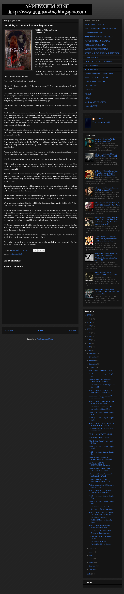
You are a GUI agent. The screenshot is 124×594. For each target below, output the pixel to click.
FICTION (88, 94)
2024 (89, 322)
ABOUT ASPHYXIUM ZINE (95, 25)
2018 (89, 343)
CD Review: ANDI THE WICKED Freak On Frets (101, 430)
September (93, 364)
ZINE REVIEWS (91, 86)
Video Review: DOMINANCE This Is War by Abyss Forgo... (101, 402)
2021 (89, 333)
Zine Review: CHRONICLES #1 (100, 370)
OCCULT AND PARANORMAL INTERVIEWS (102, 53)
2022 (89, 329)
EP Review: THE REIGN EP (99, 438)
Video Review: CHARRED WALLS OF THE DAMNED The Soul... (101, 513)
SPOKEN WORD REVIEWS (95, 82)
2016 (89, 350)
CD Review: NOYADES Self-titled (101, 434)
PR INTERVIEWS (91, 57)
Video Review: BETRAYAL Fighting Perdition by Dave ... (100, 543)
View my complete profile (102, 122)
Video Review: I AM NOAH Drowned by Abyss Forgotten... (101, 508)
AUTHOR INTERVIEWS (94, 33)
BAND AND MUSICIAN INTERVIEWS (99, 37)
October (92, 361)
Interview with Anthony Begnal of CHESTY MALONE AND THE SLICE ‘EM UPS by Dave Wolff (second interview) (107, 221)
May (91, 555)
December (93, 353)
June (91, 552)
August (92, 367)
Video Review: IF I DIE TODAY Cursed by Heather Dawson (100, 491)
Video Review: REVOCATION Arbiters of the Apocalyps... (100, 532)
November (93, 357)
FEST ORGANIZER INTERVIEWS (97, 41)
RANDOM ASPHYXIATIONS (95, 102)
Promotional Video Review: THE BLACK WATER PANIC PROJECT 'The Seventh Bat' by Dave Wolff (106, 257)
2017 (89, 347)
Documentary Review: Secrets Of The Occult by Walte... (100, 397)
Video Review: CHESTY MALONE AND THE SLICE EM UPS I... (101, 424)
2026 (89, 315)
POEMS (87, 98)
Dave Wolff (99, 119)
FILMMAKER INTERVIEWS (95, 45)
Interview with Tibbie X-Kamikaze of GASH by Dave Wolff (107, 189)
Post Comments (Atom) (45, 339)
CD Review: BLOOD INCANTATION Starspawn (99, 464)
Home (40, 330)
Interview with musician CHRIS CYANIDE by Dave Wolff (100, 380)
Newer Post (9, 330)
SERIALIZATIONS (16, 254)
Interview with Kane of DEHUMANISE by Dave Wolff (106, 274)
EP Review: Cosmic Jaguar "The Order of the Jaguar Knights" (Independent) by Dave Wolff (106, 173)
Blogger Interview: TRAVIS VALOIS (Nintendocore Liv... (100, 481)
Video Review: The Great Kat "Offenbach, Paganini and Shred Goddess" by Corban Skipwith (106, 239)
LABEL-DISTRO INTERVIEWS (96, 49)
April (91, 559)
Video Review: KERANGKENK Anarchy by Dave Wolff (100, 526)
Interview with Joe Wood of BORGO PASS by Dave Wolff (100, 459)
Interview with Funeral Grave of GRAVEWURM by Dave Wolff (106, 155)
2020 (89, 336)
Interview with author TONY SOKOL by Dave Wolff (105, 140)
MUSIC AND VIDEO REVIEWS (96, 78)
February (92, 566)
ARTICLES (89, 90)
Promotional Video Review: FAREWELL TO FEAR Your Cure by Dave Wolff (107, 292)
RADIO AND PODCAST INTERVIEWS (99, 61)
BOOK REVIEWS (91, 69)
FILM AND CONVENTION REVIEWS (99, 74)
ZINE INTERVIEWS (92, 65)
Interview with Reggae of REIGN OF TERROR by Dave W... (100, 469)
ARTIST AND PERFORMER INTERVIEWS (100, 29)
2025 (89, 319)
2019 (89, 340)
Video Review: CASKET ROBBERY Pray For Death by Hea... (100, 520)
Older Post (72, 330)
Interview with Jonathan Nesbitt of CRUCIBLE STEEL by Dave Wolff (107, 204)
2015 (89, 574)
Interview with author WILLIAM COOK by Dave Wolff (100, 475)
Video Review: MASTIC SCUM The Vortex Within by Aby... (100, 408)
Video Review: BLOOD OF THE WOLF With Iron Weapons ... (100, 391)
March (91, 562)
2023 (89, 326)
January (92, 569)
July (91, 548)
